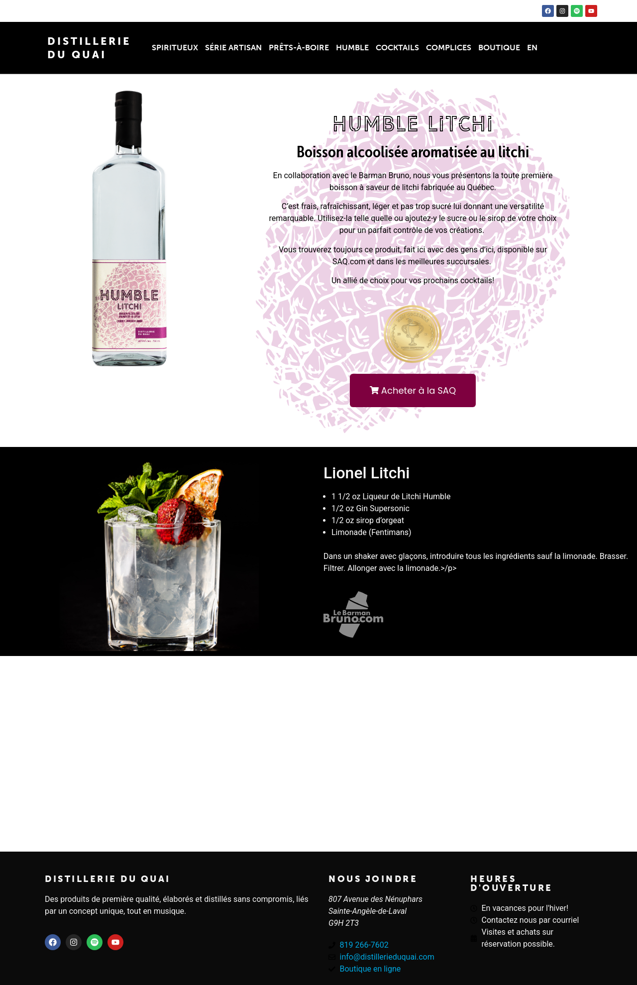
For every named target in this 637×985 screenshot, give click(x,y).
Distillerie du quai (108, 879)
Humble (352, 47)
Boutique (499, 47)
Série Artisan (233, 47)
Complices (448, 47)
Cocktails (397, 47)
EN (532, 47)
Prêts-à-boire (299, 47)
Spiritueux (175, 47)
